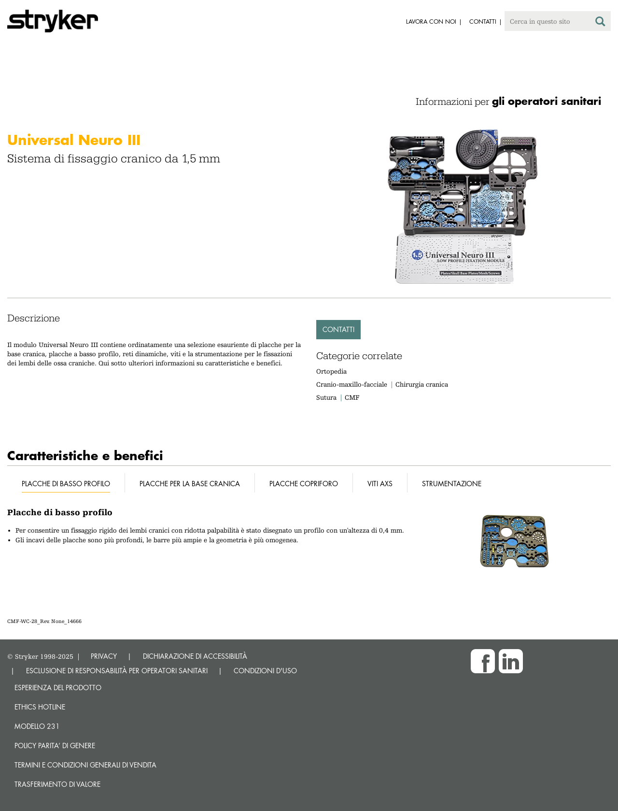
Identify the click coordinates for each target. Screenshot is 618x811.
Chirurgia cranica (421, 384)
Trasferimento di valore (57, 784)
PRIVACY (104, 656)
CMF (352, 397)
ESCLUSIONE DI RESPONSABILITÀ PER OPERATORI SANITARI (117, 670)
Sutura (326, 397)
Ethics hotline (39, 706)
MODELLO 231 (37, 726)
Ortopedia (331, 371)
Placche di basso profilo (66, 483)
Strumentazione (451, 483)
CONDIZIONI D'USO (265, 670)
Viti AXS (380, 483)
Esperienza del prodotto (57, 687)
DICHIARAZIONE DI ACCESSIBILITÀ (195, 656)
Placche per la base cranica (190, 483)
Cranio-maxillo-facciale (351, 384)
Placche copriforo (303, 483)
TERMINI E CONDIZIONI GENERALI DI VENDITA (85, 764)
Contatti (338, 329)
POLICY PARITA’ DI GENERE (54, 745)
